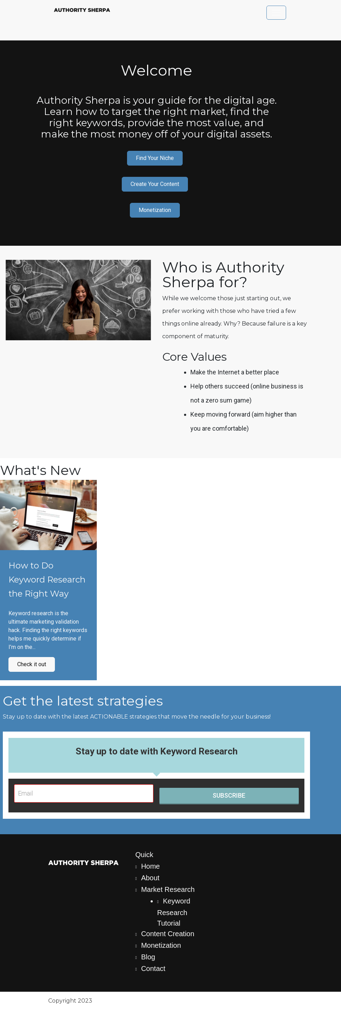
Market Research (168, 889)
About (150, 878)
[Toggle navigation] (276, 13)
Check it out (31, 664)
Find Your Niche (155, 158)
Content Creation (167, 934)
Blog (148, 957)
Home (150, 866)
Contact (153, 968)
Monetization (155, 210)
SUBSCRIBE (229, 795)
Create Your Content (155, 184)
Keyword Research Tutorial (173, 912)
